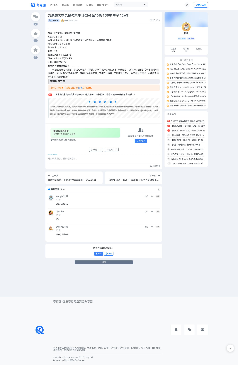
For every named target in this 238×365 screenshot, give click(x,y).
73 (186, 52)
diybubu (60, 240)
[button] (64, 218)
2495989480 (62, 255)
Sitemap (81, 360)
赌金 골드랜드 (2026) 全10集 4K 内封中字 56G (188, 101)
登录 (99, 282)
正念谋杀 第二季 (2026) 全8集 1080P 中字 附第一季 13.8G (194, 92)
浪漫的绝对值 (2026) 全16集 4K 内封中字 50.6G (189, 78)
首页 (54, 5)
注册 (109, 282)
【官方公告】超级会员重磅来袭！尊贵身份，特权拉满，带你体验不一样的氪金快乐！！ (94, 123)
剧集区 (53, 21)
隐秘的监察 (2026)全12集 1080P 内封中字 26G (188, 73)
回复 (80, 116)
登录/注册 (201, 4)
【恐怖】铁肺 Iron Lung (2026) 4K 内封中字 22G (189, 83)
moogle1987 (62, 225)
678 (173, 52)
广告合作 (63, 358)
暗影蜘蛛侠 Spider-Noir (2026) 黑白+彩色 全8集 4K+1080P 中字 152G (198, 106)
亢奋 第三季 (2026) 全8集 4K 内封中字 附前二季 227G (191, 69)
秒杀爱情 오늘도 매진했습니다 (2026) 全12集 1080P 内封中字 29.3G (197, 87)
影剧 (66, 21)
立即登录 (140, 169)
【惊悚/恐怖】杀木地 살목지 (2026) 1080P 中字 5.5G (191, 96)
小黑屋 (56, 358)
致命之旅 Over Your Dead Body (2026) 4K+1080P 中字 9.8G (194, 64)
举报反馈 (155, 195)
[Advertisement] (186, 214)
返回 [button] (104, 290)
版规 (90, 5)
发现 (65, 5)
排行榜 (77, 5)
